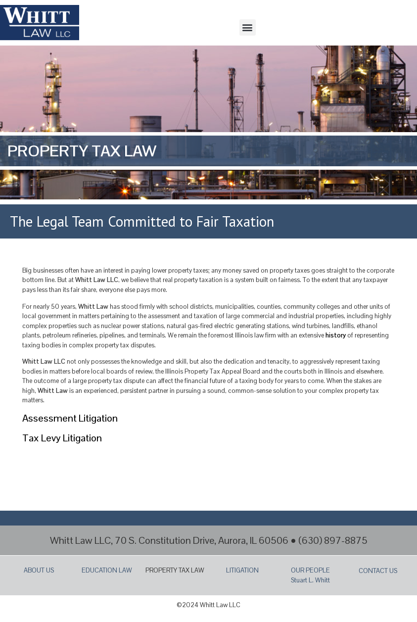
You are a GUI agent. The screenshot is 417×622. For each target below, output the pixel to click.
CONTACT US (378, 571)
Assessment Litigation (70, 418)
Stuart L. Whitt (310, 580)
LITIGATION (242, 570)
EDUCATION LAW (107, 570)
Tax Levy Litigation (62, 437)
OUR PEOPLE (310, 570)
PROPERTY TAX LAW (174, 570)
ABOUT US (39, 570)
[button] (247, 27)
